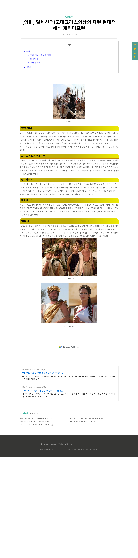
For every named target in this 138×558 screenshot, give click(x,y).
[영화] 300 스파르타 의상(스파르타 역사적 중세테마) (35, 523)
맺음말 (29, 101)
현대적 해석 (35, 92)
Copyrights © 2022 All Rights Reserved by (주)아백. (82, 550)
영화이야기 (69, 51)
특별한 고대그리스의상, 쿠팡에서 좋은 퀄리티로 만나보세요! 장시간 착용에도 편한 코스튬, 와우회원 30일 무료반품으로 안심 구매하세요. (68, 479)
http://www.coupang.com (32, 471)
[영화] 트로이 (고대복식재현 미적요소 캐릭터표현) (85, 519)
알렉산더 (30, 85)
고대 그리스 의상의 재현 (40, 89)
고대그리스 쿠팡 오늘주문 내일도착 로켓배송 (42, 492)
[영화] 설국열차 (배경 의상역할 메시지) (82, 523)
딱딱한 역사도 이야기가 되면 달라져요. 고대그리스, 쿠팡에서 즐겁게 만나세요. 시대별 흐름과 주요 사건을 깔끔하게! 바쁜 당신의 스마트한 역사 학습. (69, 496)
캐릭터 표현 (35, 96)
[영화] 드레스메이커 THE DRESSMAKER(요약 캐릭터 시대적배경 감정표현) (35, 526)
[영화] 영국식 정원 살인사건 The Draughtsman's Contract (35, 519)
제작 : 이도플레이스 (46, 550)
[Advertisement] (69, 23)
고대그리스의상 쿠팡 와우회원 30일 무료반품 (42, 474)
